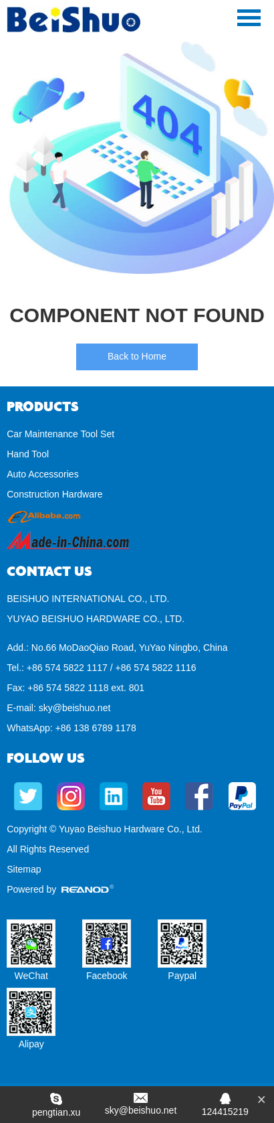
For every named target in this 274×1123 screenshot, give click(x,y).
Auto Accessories (42, 474)
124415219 (225, 1111)
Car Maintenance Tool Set (60, 434)
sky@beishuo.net (75, 707)
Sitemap (24, 869)
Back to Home (137, 356)
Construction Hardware (54, 494)
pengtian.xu (56, 1112)
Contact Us (49, 572)
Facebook (106, 975)
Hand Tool (28, 454)
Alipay (31, 1044)
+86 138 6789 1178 (95, 728)
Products (43, 407)
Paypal (182, 975)
